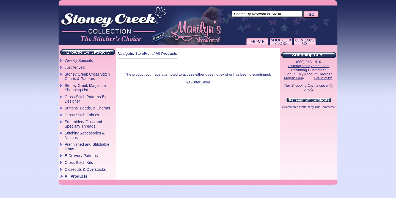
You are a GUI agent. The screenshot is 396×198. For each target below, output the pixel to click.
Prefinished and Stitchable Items (87, 146)
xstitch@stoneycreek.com (308, 66)
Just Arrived (75, 67)
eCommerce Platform (296, 107)
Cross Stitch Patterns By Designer (85, 99)
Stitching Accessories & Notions (85, 135)
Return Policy (323, 77)
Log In (290, 74)
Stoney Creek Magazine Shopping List (85, 87)
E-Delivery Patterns (81, 155)
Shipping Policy (294, 77)
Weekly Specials (79, 60)
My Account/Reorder (315, 74)
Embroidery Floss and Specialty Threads (83, 124)
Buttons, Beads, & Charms (87, 108)
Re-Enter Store (198, 82)
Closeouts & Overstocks (85, 169)
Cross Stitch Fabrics (82, 115)
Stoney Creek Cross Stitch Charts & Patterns (87, 76)
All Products (76, 176)
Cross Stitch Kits (79, 162)
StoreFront (144, 53)
